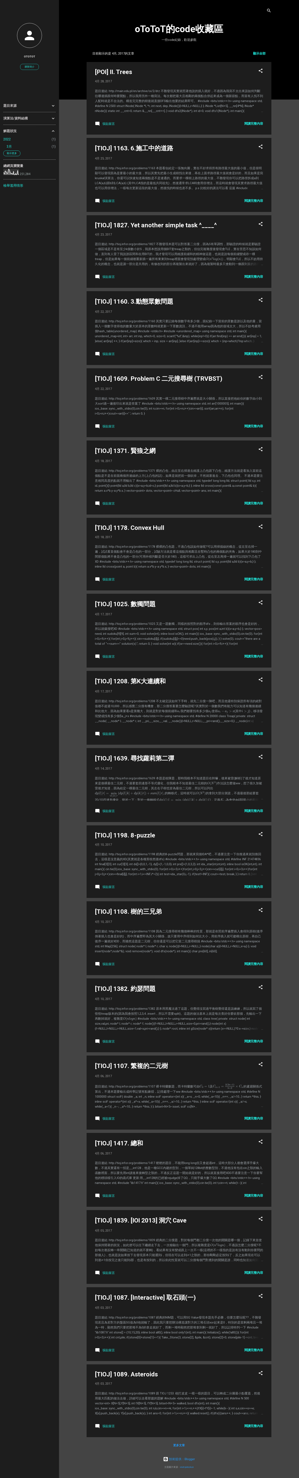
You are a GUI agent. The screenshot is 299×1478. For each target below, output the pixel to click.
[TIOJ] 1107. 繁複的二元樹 (131, 1065)
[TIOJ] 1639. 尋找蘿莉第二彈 (134, 758)
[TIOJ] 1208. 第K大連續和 (130, 681)
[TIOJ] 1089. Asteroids (126, 1374)
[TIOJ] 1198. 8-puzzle (125, 835)
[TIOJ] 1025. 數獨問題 (125, 604)
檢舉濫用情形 (13, 185)
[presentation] (214, 259)
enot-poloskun (187, 1467)
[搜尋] (268, 11)
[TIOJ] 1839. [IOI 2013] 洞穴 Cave (140, 1220)
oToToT (29, 56)
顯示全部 (259, 53)
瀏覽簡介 (29, 66)
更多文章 (179, 1445)
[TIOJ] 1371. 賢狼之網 (125, 450)
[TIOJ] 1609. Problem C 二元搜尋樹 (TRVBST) (158, 378)
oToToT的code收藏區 (179, 28)
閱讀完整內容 (253, 123)
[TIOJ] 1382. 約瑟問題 (125, 988)
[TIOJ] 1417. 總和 (119, 1143)
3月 (9, 146)
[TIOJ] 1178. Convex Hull (129, 527)
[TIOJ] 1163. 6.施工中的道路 (134, 148)
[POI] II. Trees (113, 71)
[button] (260, 71)
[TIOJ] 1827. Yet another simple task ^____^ (156, 225)
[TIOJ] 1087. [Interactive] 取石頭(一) (145, 1297)
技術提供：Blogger (179, 1459)
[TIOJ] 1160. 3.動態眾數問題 (134, 301)
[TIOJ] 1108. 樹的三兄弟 (128, 911)
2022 (7, 139)
